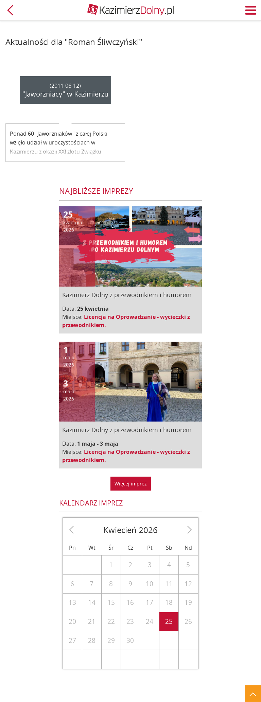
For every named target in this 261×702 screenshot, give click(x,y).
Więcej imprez (131, 483)
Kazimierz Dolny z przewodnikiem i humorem (127, 295)
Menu (251, 10)
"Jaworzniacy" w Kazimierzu (65, 94)
